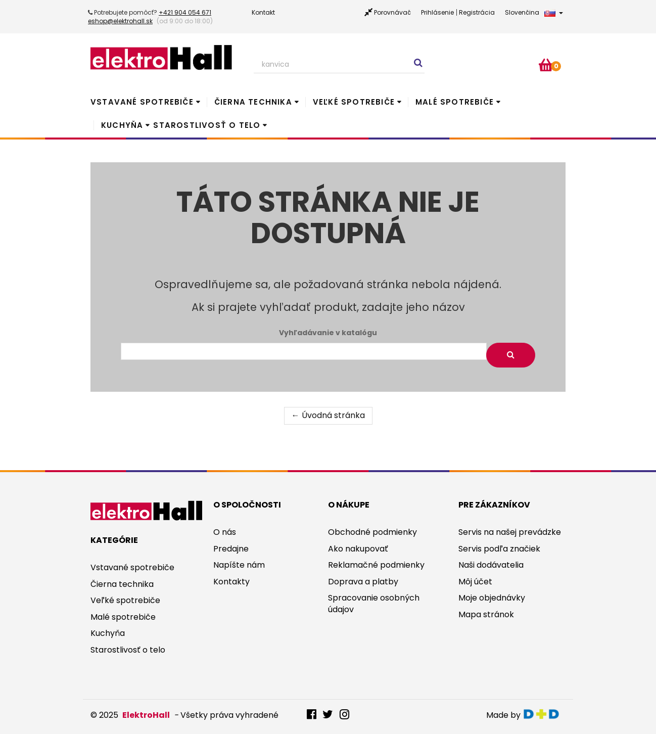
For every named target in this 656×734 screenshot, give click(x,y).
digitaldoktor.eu (544, 714)
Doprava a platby (363, 581)
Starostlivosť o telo (206, 125)
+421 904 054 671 (185, 12)
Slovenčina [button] (534, 12)
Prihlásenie (437, 12)
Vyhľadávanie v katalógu (328, 333)
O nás (224, 532)
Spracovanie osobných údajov (373, 603)
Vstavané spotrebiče (142, 102)
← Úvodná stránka (328, 415)
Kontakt (263, 12)
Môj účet (475, 581)
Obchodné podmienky (372, 532)
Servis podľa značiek (499, 549)
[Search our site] (339, 64)
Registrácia (477, 12)
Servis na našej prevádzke (509, 532)
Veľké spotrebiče (354, 102)
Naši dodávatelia (491, 565)
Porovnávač (392, 12)
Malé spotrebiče (454, 102)
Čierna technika (253, 102)
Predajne (231, 549)
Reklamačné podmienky (376, 565)
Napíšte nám (239, 565)
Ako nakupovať (358, 549)
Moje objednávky (491, 598)
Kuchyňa (122, 125)
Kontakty (231, 581)
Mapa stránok (486, 614)
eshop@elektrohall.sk (120, 21)
